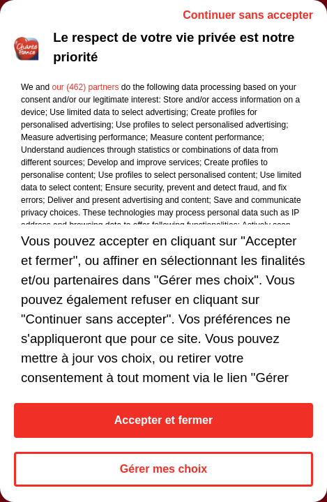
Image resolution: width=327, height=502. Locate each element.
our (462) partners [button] (85, 87)
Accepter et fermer (163, 420)
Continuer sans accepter (248, 15)
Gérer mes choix (163, 469)
